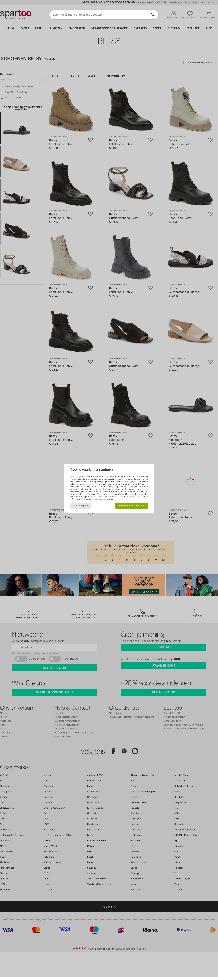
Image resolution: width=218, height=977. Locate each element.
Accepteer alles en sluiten (131, 505)
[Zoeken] (153, 14)
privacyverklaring (100, 499)
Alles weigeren (81, 505)
